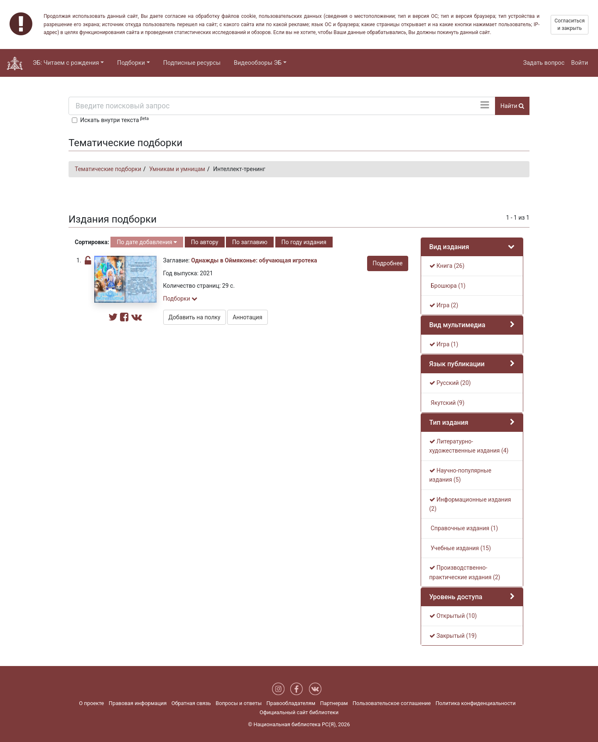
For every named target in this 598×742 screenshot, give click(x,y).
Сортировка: (92, 242)
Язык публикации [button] (457, 364)
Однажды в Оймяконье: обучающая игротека (254, 260)
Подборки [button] (131, 62)
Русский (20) (450, 383)
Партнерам (334, 703)
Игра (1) (443, 344)
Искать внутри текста (114, 119)
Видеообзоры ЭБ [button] (258, 62)
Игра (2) (443, 305)
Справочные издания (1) (463, 528)
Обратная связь (191, 703)
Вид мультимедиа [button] (457, 325)
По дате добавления (147, 242)
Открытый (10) (453, 615)
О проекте (91, 703)
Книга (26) (447, 265)
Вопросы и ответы (239, 703)
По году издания (304, 242)
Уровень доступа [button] (456, 597)
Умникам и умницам (177, 169)
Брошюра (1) (447, 285)
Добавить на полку (195, 317)
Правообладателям (291, 703)
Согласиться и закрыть (569, 24)
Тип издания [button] (448, 422)
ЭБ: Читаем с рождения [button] (66, 62)
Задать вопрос (544, 62)
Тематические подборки (108, 169)
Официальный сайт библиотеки (299, 712)
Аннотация (247, 317)
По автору (204, 242)
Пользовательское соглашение (392, 703)
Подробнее (387, 263)
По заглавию (249, 242)
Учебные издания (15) (460, 548)
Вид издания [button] (449, 247)
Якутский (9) (447, 402)
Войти (579, 62)
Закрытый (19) (453, 635)
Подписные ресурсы (192, 62)
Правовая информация (138, 703)
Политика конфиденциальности (476, 703)
